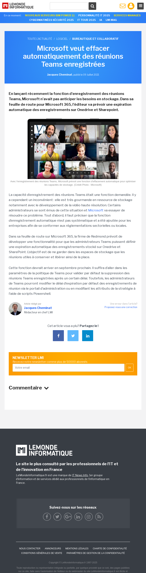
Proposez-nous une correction (121, 307)
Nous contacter (29, 548)
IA (100, 19)
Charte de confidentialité (110, 548)
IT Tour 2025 (86, 19)
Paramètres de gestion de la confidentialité (96, 553)
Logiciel (62, 38)
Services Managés (127, 15)
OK (129, 367)
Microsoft (95, 210)
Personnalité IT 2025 (94, 15)
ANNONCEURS (53, 548)
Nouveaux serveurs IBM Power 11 (50, 15)
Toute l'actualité (39, 38)
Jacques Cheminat (38, 308)
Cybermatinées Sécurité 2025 (51, 19)
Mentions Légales (76, 548)
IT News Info (80, 475)
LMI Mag (111, 19)
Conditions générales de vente (41, 553)
